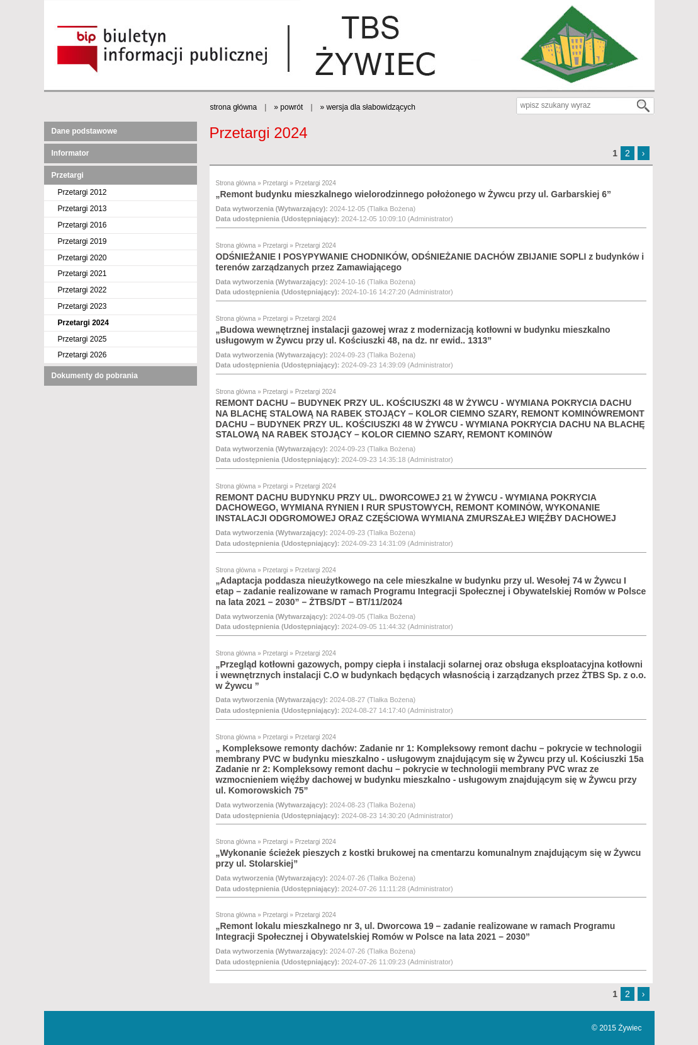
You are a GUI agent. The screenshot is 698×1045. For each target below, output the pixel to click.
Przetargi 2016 (82, 225)
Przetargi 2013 (82, 208)
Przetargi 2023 (82, 306)
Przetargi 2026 (82, 354)
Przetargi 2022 (82, 290)
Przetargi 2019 (82, 241)
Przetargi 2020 (82, 257)
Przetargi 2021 (82, 273)
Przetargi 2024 (83, 322)
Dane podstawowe (85, 131)
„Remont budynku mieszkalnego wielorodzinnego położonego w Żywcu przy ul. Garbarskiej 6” (414, 194)
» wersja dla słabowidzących (367, 107)
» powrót (288, 107)
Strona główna (236, 183)
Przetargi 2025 (82, 339)
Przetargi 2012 (82, 192)
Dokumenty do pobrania (95, 375)
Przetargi (68, 175)
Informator (70, 153)
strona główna (233, 107)
